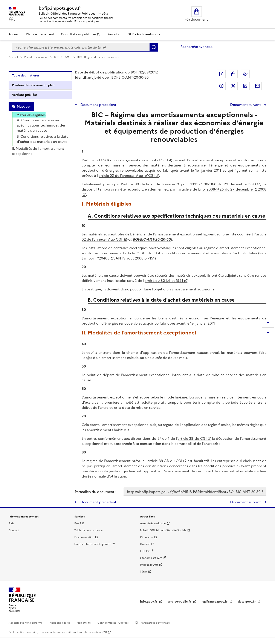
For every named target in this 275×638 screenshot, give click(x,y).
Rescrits (113, 34)
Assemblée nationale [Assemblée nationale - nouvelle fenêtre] (153, 523)
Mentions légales (59, 623)
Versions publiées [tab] (24, 95)
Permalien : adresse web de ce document (245, 74)
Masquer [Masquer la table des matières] (24, 106)
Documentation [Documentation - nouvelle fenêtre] (84, 537)
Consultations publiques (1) (81, 34)
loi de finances (162, 184)
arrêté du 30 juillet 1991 (164, 280)
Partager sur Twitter (233, 86)
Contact (14, 530)
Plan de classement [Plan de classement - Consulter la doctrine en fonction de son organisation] (40, 34)
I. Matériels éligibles (30, 115)
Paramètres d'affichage (155, 623)
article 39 (92, 160)
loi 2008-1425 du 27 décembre (228, 189)
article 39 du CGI (192, 438)
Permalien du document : (95, 491)
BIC (56, 57)
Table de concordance (88, 530)
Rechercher (154, 47)
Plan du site (84, 623)
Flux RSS (79, 523)
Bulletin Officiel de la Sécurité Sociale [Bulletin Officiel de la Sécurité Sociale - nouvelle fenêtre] (163, 530)
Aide (11, 523)
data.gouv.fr (247, 601)
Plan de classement (36, 57)
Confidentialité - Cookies (113, 623)
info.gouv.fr (149, 601)
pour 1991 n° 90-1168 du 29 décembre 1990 (218, 184)
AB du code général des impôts (131, 160)
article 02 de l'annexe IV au (121, 175)
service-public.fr (180, 601)
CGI (151, 175)
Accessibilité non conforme (26, 623)
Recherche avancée (196, 46)
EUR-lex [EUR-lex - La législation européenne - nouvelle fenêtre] (145, 551)
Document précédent (97, 104)
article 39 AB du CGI (164, 460)
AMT (68, 57)
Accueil (14, 34)
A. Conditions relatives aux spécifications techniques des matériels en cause (41, 125)
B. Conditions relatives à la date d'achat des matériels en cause (42, 139)
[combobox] (81, 47)
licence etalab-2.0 (96, 632)
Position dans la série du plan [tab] (33, 85)
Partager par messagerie (257, 86)
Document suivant (246, 104)
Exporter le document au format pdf (221, 74)
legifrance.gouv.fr (215, 601)
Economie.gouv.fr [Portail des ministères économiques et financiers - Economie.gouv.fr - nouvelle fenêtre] (151, 558)
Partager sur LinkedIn (245, 86)
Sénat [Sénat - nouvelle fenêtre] (143, 572)
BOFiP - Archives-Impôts (143, 34)
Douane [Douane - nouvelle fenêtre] (145, 544)
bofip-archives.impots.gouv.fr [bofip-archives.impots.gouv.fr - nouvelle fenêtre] (92, 544)
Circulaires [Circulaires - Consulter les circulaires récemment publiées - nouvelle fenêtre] (146, 537)
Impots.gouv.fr (149, 565)
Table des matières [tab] (25, 75)
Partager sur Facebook (221, 86)
